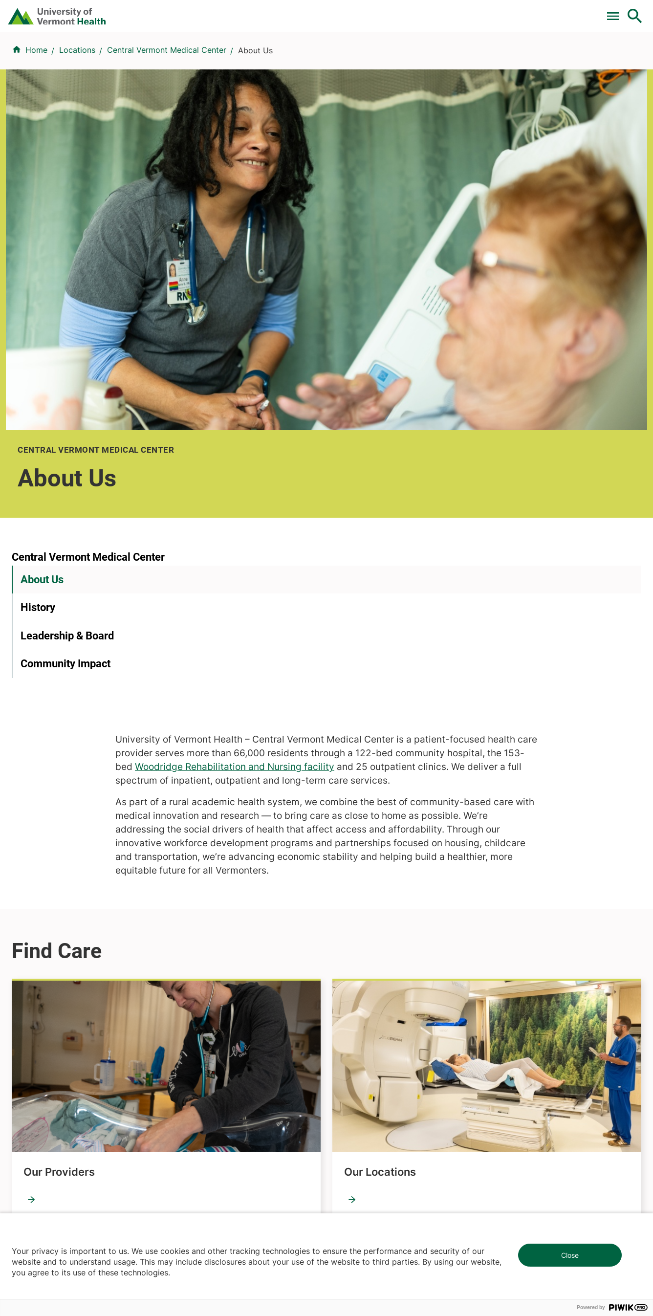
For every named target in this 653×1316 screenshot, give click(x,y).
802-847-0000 (39, 1170)
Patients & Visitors (476, 60)
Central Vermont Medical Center (166, 108)
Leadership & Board (67, 414)
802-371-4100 (362, 1158)
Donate (429, 11)
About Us (42, 358)
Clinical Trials (261, 11)
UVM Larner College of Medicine (237, 925)
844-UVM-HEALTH (72, 966)
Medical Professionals (372, 960)
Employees (352, 996)
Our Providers (59, 774)
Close (570, 1255)
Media (343, 978)
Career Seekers (360, 943)
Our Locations (380, 774)
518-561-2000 (525, 1158)
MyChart (616, 11)
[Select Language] (535, 11)
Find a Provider (230, 60)
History (38, 386)
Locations (406, 60)
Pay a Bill (202, 11)
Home (36, 108)
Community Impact (65, 442)
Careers (474, 11)
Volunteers (351, 925)
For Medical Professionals (351, 11)
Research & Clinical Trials (223, 908)
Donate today (533, 986)
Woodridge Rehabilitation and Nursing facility (430, 369)
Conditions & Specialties (323, 60)
